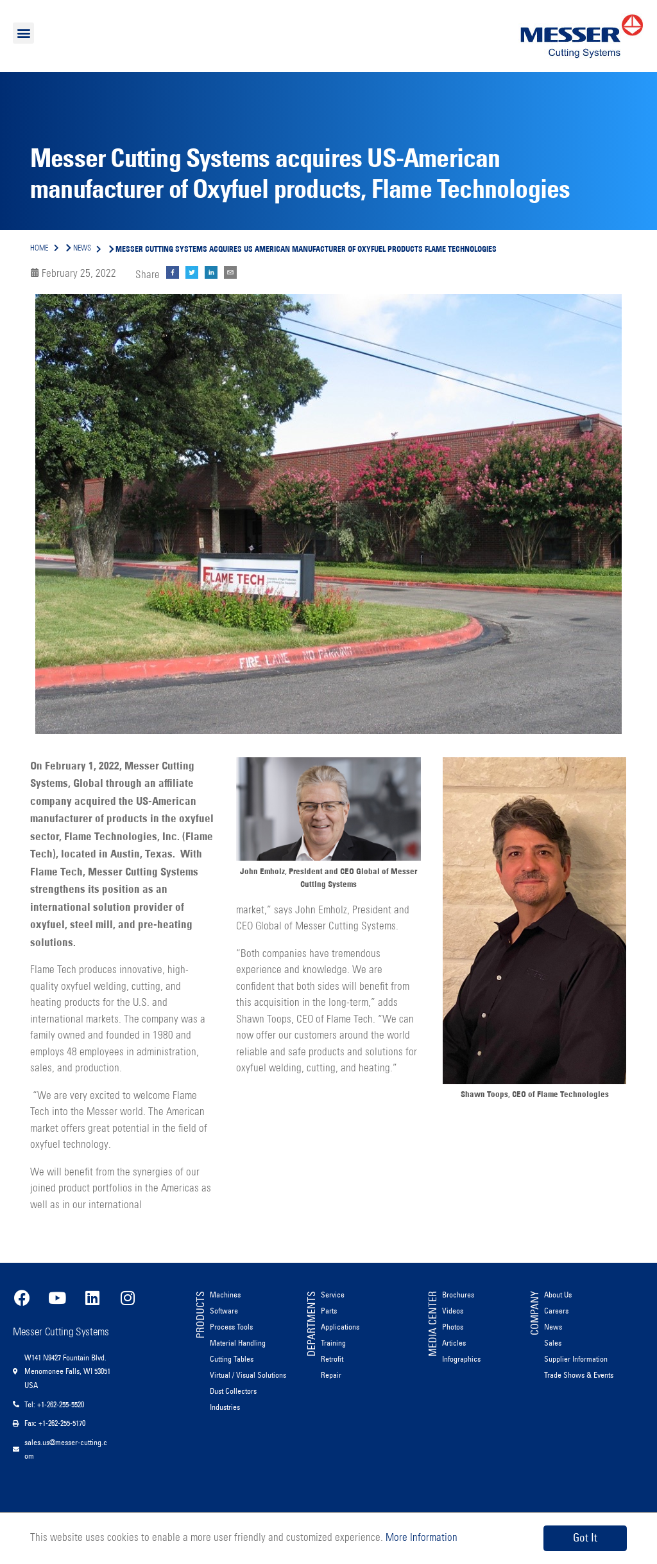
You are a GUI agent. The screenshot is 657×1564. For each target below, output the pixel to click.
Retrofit (332, 1359)
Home (39, 248)
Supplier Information (576, 1359)
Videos (452, 1310)
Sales (552, 1343)
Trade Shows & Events (578, 1375)
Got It (585, 1538)
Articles (454, 1343)
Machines (225, 1294)
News (553, 1326)
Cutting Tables (231, 1359)
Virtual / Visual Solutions (248, 1375)
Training (333, 1343)
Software (224, 1310)
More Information (420, 1538)
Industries (225, 1407)
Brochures (458, 1294)
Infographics (461, 1359)
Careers (556, 1310)
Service (333, 1294)
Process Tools (231, 1326)
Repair (331, 1375)
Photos (452, 1326)
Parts (329, 1310)
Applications (340, 1326)
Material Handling (238, 1343)
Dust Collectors (233, 1391)
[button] (23, 33)
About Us (558, 1294)
